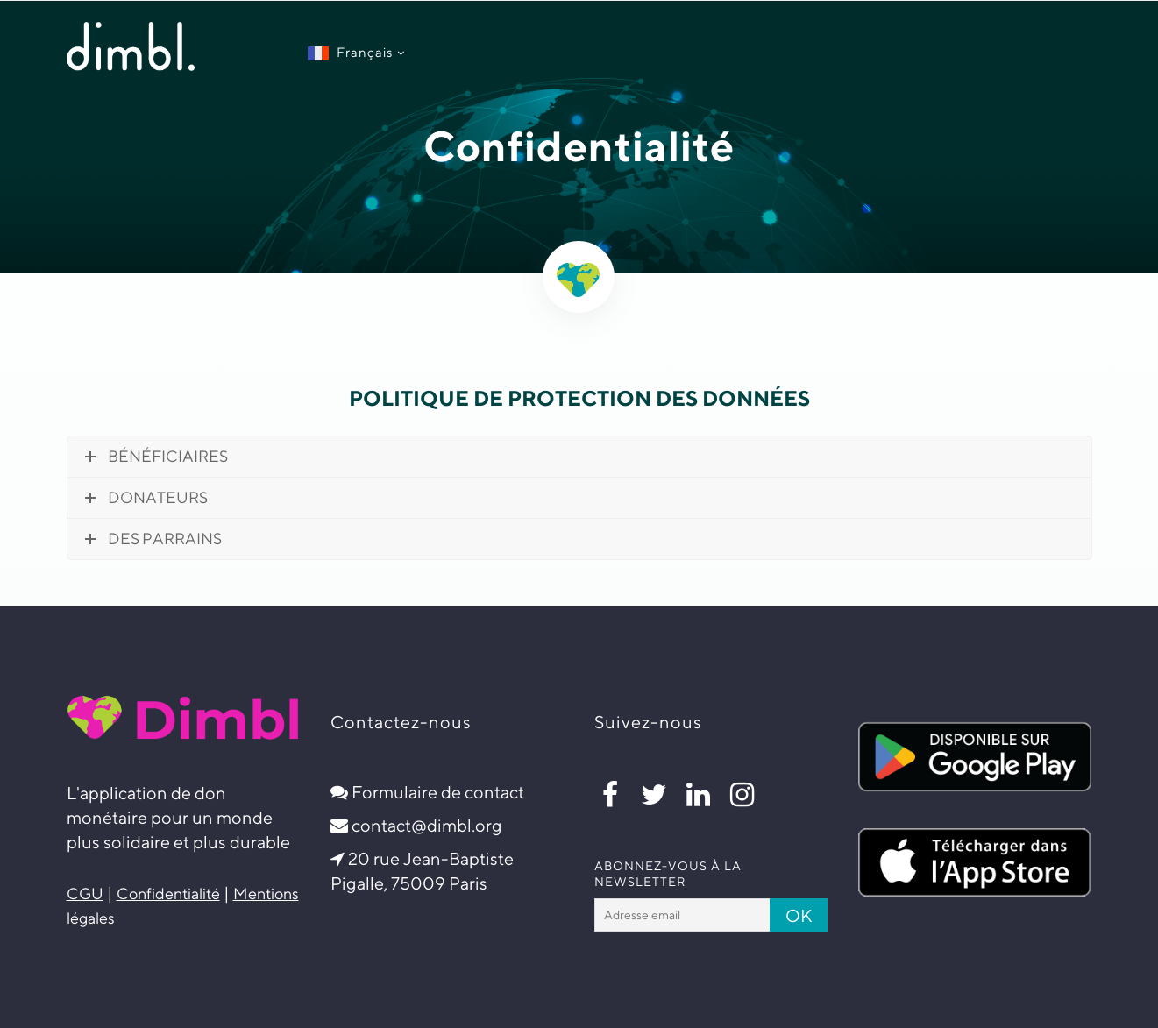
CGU (85, 893)
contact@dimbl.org (427, 825)
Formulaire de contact (438, 792)
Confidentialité (168, 893)
